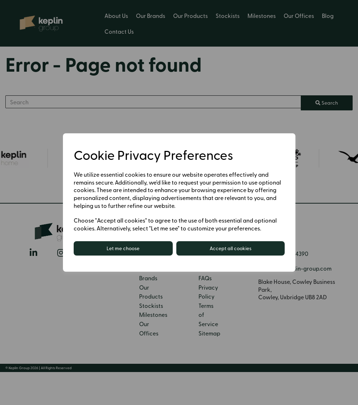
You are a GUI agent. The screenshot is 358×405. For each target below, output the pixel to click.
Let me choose (123, 248)
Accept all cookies (230, 248)
